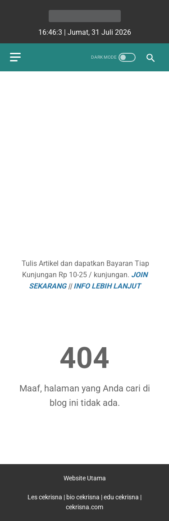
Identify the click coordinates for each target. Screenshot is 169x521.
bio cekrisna (83, 497)
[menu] (15, 57)
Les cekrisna (45, 497)
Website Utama (85, 478)
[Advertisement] (84, 166)
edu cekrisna (121, 497)
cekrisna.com (84, 507)
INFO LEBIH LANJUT (107, 286)
